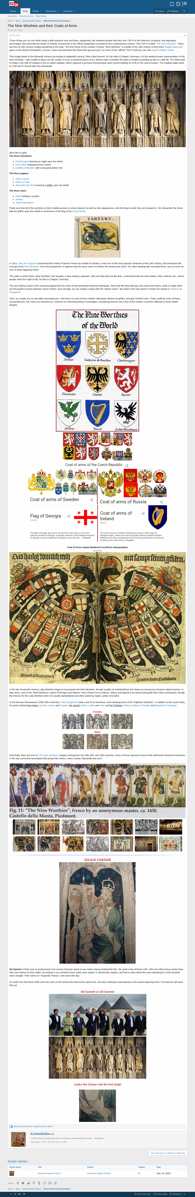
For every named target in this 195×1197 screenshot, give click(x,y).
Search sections (26, 16)
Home (13, 11)
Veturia (51, 705)
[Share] (185, 35)
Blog (25, 11)
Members (68, 11)
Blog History (41, 16)
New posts (12, 16)
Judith (91, 705)
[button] (18, 11)
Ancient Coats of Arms (49, 1173)
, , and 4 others (33, 1126)
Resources (51, 11)
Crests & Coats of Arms (99, 1173)
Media (35, 11)
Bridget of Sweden (141, 705)
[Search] (184, 11)
